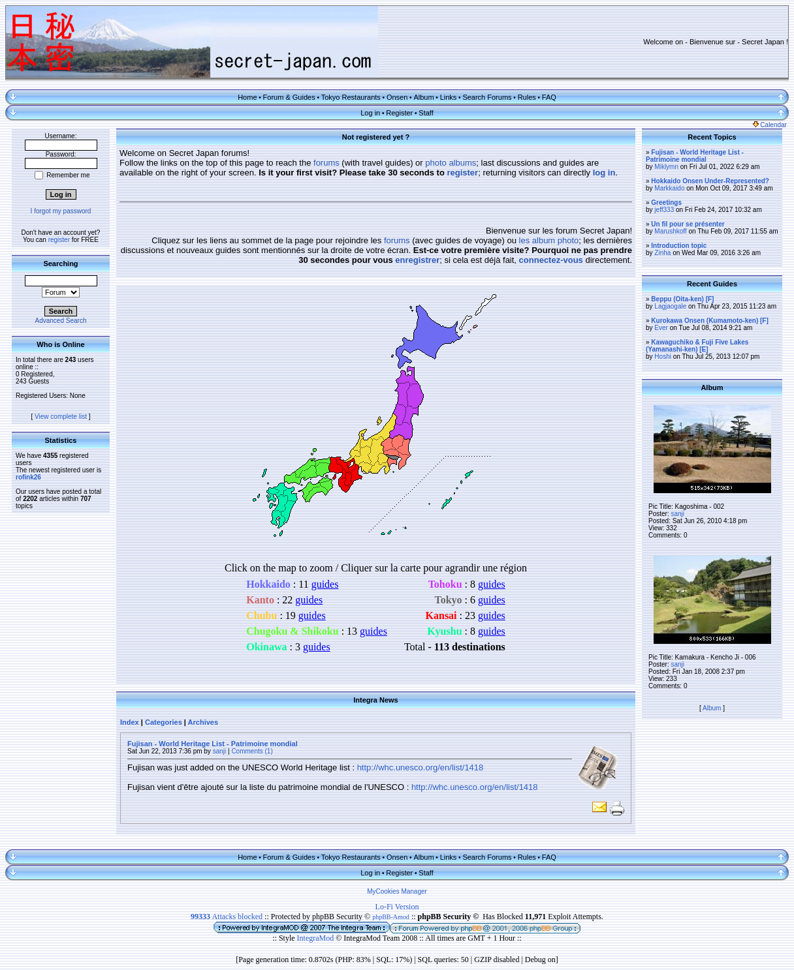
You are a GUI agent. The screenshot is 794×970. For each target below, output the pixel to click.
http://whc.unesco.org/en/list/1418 (420, 767)
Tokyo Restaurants (351, 97)
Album (423, 97)
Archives (203, 722)
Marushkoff (670, 231)
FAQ (549, 97)
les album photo (549, 240)
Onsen (397, 97)
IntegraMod (316, 938)
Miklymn (666, 166)
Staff (426, 113)
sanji (220, 751)
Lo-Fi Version (397, 906)
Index (129, 722)
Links (448, 97)
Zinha (662, 252)
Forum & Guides (289, 97)
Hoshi (662, 356)
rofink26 (28, 477)
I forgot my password (61, 211)
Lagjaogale (670, 306)
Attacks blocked (226, 916)
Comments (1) (251, 751)
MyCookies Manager (397, 891)
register (59, 239)
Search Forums (486, 97)
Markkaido (669, 188)
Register (399, 113)
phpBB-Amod (390, 916)
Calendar (770, 125)
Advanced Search (61, 320)
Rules (527, 97)
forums (326, 163)
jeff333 (664, 209)
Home (247, 97)
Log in (370, 113)
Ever (661, 327)
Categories (163, 722)
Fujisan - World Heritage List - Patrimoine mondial (212, 744)
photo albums (450, 163)
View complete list (61, 416)
